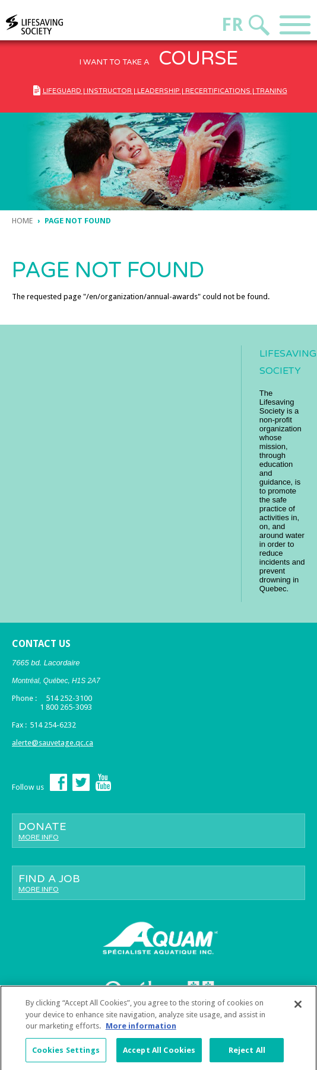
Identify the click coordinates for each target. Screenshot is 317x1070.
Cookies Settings (66, 1053)
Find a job (158, 882)
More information (141, 1029)
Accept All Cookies (159, 1053)
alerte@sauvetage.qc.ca (52, 742)
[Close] (298, 1008)
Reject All (247, 1053)
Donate (158, 830)
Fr (232, 24)
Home (22, 220)
